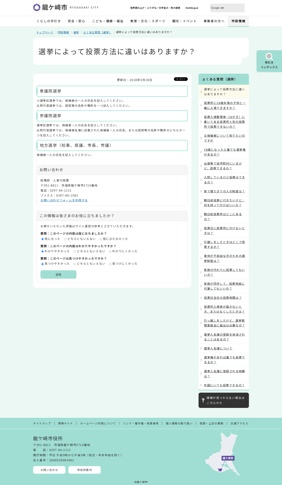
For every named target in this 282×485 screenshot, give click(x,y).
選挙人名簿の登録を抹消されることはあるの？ (224, 336)
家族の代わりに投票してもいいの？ (224, 272)
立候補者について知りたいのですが (224, 137)
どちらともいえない (81, 238)
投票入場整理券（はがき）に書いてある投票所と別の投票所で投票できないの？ (224, 122)
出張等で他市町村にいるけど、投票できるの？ (223, 165)
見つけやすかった (57, 263)
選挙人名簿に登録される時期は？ (224, 373)
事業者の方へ (214, 21)
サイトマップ (42, 423)
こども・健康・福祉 (108, 21)
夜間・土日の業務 (211, 423)
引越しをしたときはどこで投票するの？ (224, 244)
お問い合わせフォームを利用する (64, 200)
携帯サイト (65, 423)
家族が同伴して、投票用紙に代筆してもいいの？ (224, 286)
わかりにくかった (125, 251)
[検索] (223, 8)
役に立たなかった (115, 238)
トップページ (44, 32)
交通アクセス (239, 423)
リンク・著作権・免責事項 (141, 423)
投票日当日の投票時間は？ (223, 297)
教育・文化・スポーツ (148, 21)
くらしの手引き (49, 21)
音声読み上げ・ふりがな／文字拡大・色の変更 (155, 8)
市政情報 (238, 21)
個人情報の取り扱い (179, 423)
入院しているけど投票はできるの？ (224, 179)
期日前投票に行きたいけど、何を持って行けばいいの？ (224, 202)
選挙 (76, 32)
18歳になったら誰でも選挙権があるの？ (225, 152)
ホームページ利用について (98, 423)
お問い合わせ (49, 470)
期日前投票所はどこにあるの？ (223, 216)
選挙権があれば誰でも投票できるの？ (224, 359)
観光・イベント (184, 21)
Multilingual (192, 8)
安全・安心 (76, 21)
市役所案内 (84, 470)
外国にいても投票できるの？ (224, 385)
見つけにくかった (125, 263)
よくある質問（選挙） (97, 32)
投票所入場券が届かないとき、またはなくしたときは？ (224, 309)
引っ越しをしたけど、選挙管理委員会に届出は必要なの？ (224, 322)
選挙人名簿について (218, 348)
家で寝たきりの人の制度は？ (224, 191)
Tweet (184, 78)
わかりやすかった (57, 251)
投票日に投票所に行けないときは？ (224, 230)
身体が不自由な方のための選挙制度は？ (224, 258)
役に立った (52, 238)
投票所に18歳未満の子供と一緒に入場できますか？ (225, 105)
